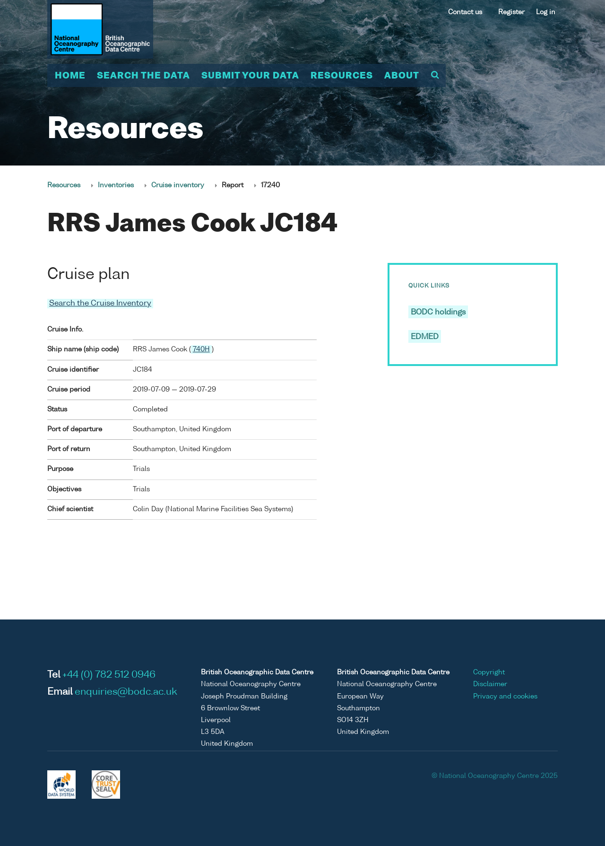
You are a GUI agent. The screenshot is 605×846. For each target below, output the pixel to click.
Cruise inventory (177, 185)
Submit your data (250, 76)
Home (70, 76)
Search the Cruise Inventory (100, 303)
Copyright (489, 672)
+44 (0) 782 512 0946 (109, 675)
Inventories (116, 185)
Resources (342, 76)
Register (511, 12)
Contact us (465, 12)
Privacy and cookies (505, 696)
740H (201, 349)
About (401, 76)
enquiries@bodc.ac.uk (126, 692)
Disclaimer (490, 684)
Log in (545, 12)
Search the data (143, 76)
